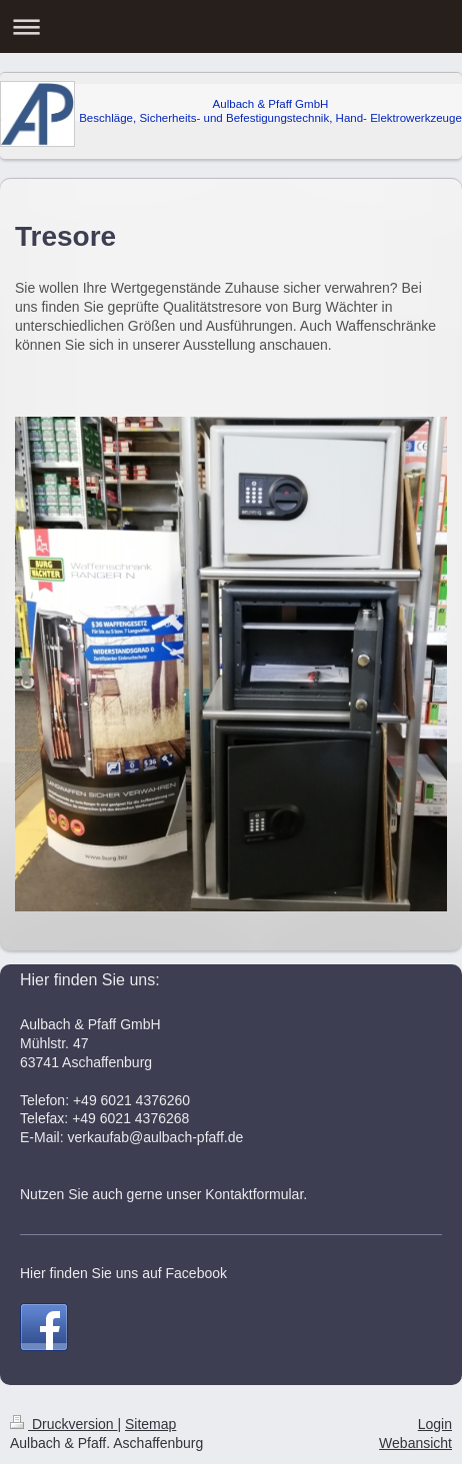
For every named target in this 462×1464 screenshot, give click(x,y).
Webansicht (415, 1443)
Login (435, 1424)
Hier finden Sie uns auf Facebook (123, 1273)
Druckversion (63, 1424)
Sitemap (150, 1424)
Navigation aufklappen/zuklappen (231, 26)
